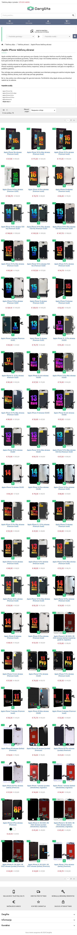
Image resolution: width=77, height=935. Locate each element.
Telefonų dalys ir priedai (15, 2)
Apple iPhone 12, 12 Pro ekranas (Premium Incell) (38, 525)
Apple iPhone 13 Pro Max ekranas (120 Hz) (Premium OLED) (64, 451)
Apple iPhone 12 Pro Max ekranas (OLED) (64, 376)
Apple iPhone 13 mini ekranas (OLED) (64, 413)
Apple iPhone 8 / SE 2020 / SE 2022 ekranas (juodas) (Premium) (12, 865)
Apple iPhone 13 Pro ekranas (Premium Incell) (38, 562)
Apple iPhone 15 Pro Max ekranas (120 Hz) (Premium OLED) (64, 227)
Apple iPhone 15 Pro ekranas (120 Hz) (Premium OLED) (38, 265)
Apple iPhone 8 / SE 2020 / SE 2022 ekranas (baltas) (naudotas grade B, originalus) (64, 638)
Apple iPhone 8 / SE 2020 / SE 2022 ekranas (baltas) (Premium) (38, 865)
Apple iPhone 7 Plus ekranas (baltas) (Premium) (64, 865)
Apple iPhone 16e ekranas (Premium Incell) (13, 153)
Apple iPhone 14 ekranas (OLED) (13, 487)
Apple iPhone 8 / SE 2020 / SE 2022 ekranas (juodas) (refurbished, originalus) (38, 824)
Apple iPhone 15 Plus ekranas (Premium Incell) (38, 637)
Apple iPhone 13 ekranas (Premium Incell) (64, 525)
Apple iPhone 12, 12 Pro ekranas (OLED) (64, 339)
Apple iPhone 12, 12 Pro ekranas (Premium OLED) (13, 376)
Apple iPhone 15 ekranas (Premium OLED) (38, 302)
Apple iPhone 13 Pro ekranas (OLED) (13, 451)
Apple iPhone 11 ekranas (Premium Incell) (13, 712)
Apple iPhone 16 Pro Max (9, 93)
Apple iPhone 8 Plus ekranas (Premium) (13, 824)
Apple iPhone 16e (7, 91)
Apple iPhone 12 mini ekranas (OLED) (38, 376)
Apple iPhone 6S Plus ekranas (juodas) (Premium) (64, 749)
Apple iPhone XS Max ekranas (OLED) (38, 712)
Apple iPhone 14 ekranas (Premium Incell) (12, 637)
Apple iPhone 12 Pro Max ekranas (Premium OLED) (12, 413)
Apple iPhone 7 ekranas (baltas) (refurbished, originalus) (64, 786)
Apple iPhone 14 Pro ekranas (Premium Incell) (13, 600)
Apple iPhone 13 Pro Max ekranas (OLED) (38, 451)
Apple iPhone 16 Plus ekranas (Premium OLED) (13, 190)
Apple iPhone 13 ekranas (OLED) (38, 413)
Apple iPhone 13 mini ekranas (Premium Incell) (13, 562)
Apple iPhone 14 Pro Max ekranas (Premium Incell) (38, 600)
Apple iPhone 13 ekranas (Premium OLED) (38, 339)
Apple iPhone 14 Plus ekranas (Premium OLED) (64, 488)
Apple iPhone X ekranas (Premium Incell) (64, 712)
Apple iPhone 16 (7, 99)
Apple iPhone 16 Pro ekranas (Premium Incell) (64, 153)
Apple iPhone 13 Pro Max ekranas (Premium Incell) (64, 562)
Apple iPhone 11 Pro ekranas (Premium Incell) (64, 675)
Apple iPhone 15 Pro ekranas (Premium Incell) (64, 265)
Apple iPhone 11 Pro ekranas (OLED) (38, 675)
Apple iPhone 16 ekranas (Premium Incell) (64, 190)
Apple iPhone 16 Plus (8, 97)
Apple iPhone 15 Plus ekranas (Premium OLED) (13, 302)
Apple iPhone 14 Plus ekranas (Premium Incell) (64, 600)
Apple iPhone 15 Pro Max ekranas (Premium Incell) (12, 265)
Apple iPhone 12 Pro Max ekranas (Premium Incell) (12, 525)
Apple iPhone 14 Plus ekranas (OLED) (38, 488)
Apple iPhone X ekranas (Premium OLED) (12, 339)
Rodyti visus (7, 101)
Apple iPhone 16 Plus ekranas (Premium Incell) (38, 190)
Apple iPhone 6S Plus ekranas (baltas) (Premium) (13, 786)
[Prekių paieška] (38, 15)
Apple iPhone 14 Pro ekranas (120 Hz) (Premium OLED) (12, 227)
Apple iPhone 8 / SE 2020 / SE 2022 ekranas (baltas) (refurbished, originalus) (64, 824)
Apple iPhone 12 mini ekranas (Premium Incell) (13, 675)
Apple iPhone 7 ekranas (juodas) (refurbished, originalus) (38, 786)
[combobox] (20, 36)
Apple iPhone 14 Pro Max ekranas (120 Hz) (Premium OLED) (38, 227)
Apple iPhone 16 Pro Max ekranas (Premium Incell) (38, 153)
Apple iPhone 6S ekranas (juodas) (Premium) (38, 749)
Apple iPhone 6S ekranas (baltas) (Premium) (12, 749)
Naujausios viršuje (43, 110)
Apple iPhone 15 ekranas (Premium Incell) (64, 302)
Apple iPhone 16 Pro (8, 95)
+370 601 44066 (23, 2)
